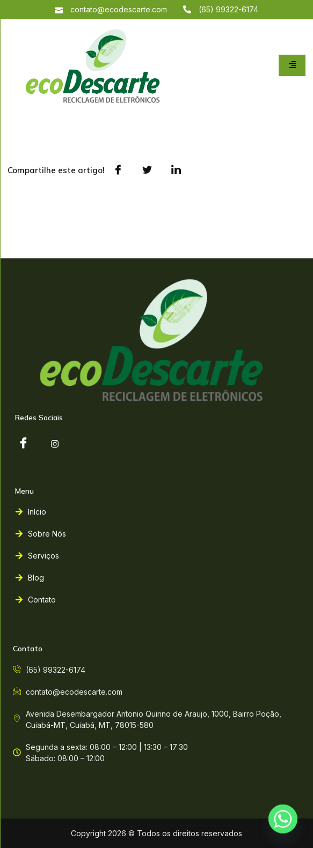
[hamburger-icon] (292, 65)
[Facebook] (23, 444)
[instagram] (55, 444)
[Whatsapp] (282, 820)
